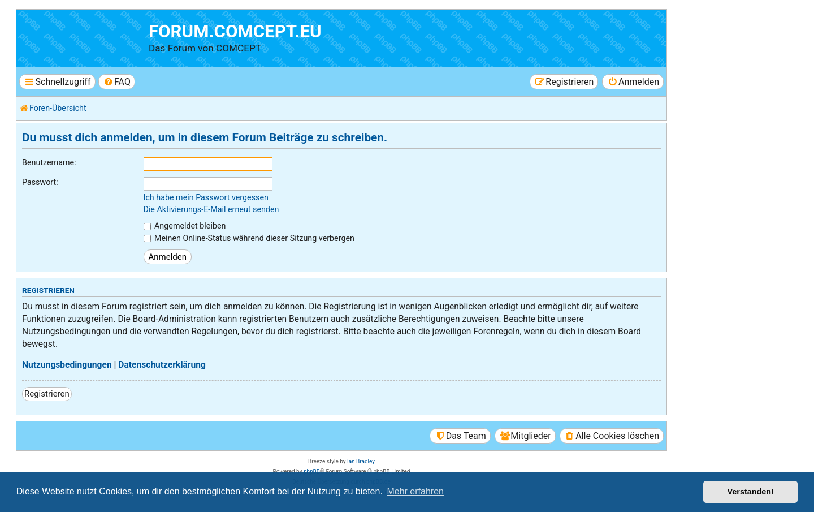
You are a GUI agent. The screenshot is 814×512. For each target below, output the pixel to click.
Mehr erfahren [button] (415, 491)
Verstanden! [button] (751, 491)
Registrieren (47, 394)
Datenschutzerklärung (162, 365)
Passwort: (40, 182)
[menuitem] (116, 81)
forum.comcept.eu (235, 31)
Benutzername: (49, 162)
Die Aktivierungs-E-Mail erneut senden (211, 209)
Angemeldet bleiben (185, 225)
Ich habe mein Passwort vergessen (206, 197)
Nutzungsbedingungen (67, 365)
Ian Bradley (361, 461)
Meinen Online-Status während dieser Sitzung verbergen (249, 238)
